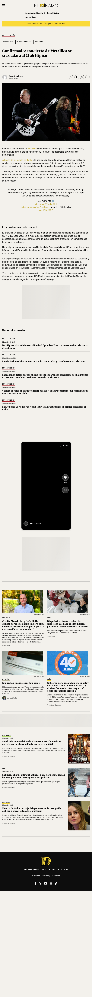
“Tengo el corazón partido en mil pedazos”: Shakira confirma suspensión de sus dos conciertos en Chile (45, 392)
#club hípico (8, 42)
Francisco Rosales (54, 705)
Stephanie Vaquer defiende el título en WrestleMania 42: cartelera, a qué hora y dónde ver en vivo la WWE (32, 743)
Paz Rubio (51, 637)
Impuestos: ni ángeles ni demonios (21, 682)
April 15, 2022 (46, 210)
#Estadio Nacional (24, 42)
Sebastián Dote (15, 75)
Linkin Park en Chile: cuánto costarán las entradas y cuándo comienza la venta (43, 361)
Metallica (32, 148)
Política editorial (60, 869)
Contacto (45, 869)
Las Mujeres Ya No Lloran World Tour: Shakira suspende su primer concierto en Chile (44, 408)
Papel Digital (53, 12)
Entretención (8, 35)
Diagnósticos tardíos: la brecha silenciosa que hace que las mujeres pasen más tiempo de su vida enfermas (67, 623)
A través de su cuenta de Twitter (17, 160)
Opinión (6, 679)
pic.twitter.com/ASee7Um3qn (34, 207)
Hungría (47, 24)
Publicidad (36, 876)
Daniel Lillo (6, 646)
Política (6, 618)
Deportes (6, 735)
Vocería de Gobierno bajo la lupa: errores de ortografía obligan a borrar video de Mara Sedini (31, 809)
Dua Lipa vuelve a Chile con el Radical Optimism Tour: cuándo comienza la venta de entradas (44, 346)
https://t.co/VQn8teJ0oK (46, 204)
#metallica (39, 42)
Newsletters (30, 16)
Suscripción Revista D (35, 12)
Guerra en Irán (58, 24)
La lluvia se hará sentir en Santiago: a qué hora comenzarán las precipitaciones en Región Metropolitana (33, 776)
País (49, 618)
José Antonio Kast (34, 24)
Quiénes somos (31, 869)
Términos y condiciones (51, 876)
